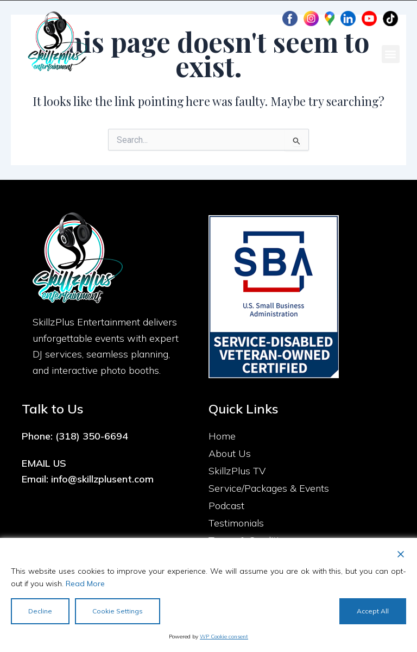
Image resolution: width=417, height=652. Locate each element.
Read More (85, 583)
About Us (229, 453)
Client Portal (235, 18)
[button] (391, 54)
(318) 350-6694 (91, 436)
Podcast (226, 505)
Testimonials (236, 523)
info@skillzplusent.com (102, 479)
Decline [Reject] (40, 611)
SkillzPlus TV (237, 471)
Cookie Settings (117, 611)
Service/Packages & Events (268, 488)
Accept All (373, 611)
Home (222, 436)
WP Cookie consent (224, 636)
